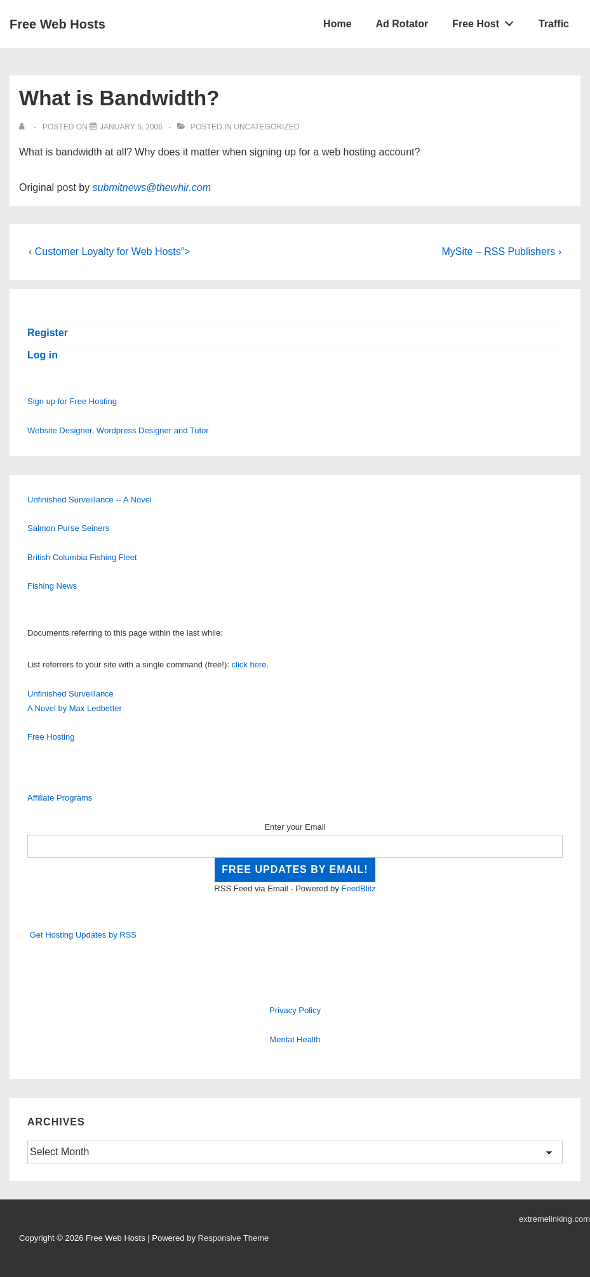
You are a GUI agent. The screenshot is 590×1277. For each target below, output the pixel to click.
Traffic (554, 23)
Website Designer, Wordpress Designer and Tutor (118, 430)
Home (337, 23)
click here (249, 664)
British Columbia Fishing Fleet (82, 557)
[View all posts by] (24, 126)
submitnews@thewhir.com (152, 187)
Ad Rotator (402, 23)
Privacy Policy (295, 1010)
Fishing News (52, 586)
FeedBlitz (358, 888)
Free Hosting (50, 737)
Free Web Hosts (57, 24)
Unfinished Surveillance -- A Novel (89, 499)
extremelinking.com (554, 1219)
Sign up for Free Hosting (72, 401)
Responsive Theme (233, 1238)
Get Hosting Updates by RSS (83, 935)
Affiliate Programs (59, 797)
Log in (42, 355)
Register (47, 332)
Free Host (486, 21)
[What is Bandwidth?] (131, 126)
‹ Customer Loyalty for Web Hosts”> (109, 251)
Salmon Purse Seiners (68, 528)
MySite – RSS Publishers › (501, 251)
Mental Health (294, 1039)
